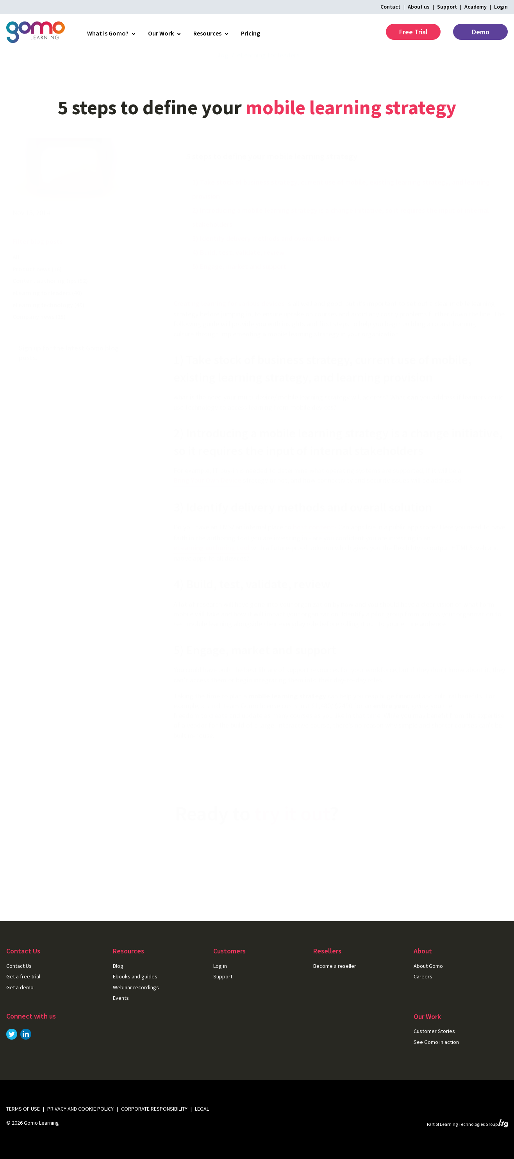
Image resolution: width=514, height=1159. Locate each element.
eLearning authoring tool (211, 563)
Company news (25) (39, 332)
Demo (480, 31)
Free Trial (413, 31)
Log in (220, 965)
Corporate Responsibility (154, 1108)
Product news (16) (37, 284)
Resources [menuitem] (207, 33)
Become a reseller (334, 965)
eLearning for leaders (268, 70)
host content (313, 542)
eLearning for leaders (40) (47, 308)
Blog (221, 70)
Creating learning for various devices (229, 318)
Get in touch (216, 861)
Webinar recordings (136, 987)
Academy (475, 6)
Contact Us (19, 965)
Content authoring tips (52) (50, 296)
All (15, 272)
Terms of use (23, 1108)
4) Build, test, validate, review (238, 267)
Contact (390, 6)
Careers (423, 976)
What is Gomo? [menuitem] (107, 33)
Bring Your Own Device (207, 495)
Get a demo (20, 987)
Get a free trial (294, 861)
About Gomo (428, 965)
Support (447, 6)
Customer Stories (434, 1031)
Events (121, 997)
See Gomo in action (436, 1041)
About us (419, 6)
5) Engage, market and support (239, 281)
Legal (202, 1108)
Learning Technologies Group (474, 1124)
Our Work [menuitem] (161, 33)
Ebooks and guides (135, 976)
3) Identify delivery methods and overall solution (267, 253)
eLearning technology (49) (48, 320)
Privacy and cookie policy (80, 1108)
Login (501, 6)
